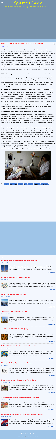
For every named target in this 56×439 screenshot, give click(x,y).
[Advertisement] (26, 13)
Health (20, 184)
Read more (51, 272)
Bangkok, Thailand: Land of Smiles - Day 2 (14, 312)
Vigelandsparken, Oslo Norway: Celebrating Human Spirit (19, 260)
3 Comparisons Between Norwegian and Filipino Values (18, 380)
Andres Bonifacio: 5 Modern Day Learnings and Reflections (20, 397)
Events (6, 184)
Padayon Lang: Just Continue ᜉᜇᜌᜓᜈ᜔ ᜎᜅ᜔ (14, 329)
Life (25, 184)
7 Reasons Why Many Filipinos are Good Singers (16, 363)
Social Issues (44, 184)
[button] (54, 44)
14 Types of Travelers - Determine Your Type (15, 277)
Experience (13, 184)
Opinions (36, 184)
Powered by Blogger (28, 433)
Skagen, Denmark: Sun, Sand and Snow (13, 294)
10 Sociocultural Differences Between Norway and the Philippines (22, 414)
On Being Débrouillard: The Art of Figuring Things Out (18, 346)
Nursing (30, 184)
